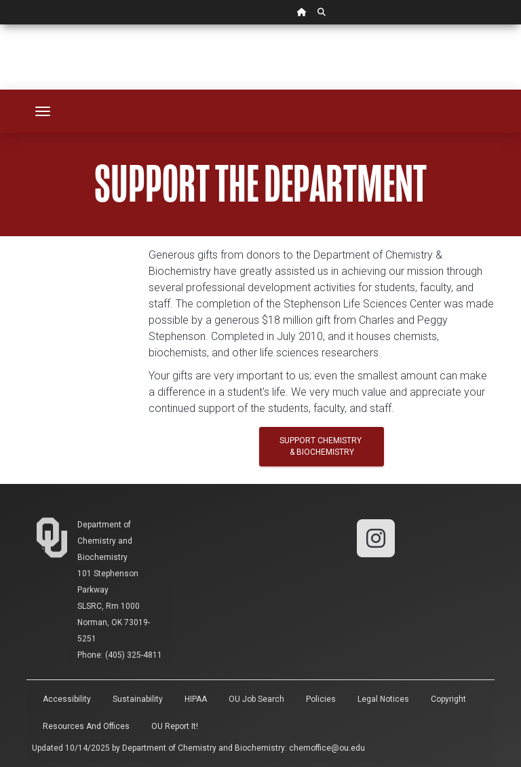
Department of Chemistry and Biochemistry (104, 541)
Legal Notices (383, 699)
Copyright (448, 699)
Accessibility (67, 699)
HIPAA (196, 699)
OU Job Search (256, 699)
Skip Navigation (0, 24)
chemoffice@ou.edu (327, 748)
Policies (321, 699)
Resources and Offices (86, 726)
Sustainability (138, 699)
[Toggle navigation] (42, 111)
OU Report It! (174, 726)
